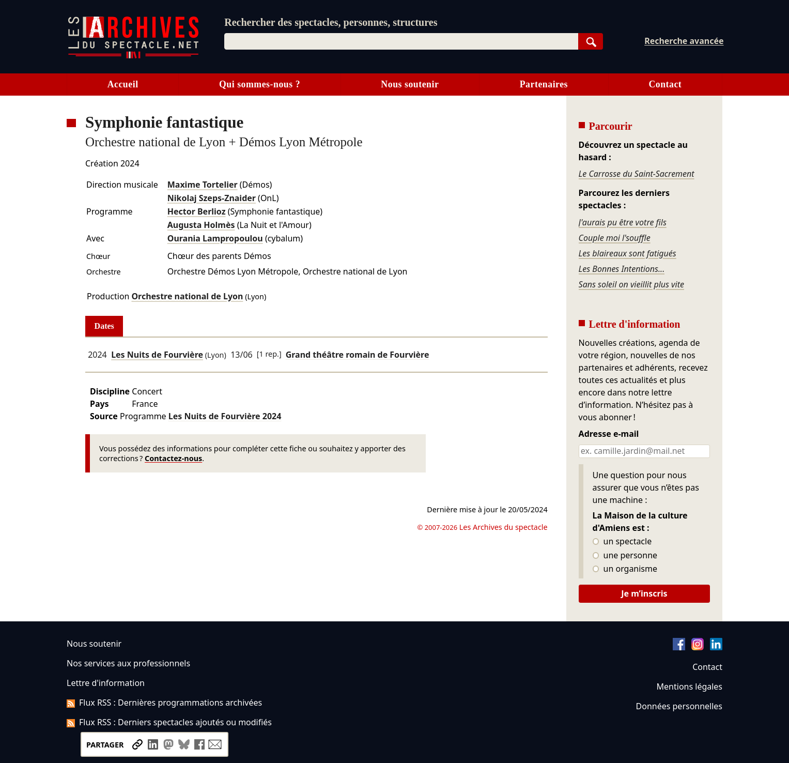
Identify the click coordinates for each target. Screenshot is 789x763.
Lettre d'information (106, 683)
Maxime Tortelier (202, 184)
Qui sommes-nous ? (259, 84)
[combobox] (401, 41)
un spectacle (622, 541)
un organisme (625, 569)
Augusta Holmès (201, 225)
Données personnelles (679, 706)
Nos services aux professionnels (128, 663)
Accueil (122, 84)
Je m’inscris (644, 593)
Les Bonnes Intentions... (622, 268)
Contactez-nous (173, 458)
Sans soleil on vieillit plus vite (631, 284)
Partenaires (544, 84)
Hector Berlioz (196, 211)
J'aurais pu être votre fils (623, 222)
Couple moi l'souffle (615, 237)
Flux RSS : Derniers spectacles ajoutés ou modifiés (169, 722)
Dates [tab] (104, 326)
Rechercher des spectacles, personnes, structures (330, 22)
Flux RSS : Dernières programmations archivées (164, 702)
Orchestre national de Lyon (187, 296)
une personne (625, 555)
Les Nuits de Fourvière (157, 354)
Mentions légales (689, 686)
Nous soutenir (410, 84)
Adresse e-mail (609, 434)
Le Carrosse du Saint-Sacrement (636, 173)
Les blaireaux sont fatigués (627, 253)
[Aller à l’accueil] (133, 56)
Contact (665, 84)
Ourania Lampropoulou (215, 238)
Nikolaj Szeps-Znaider (211, 198)
